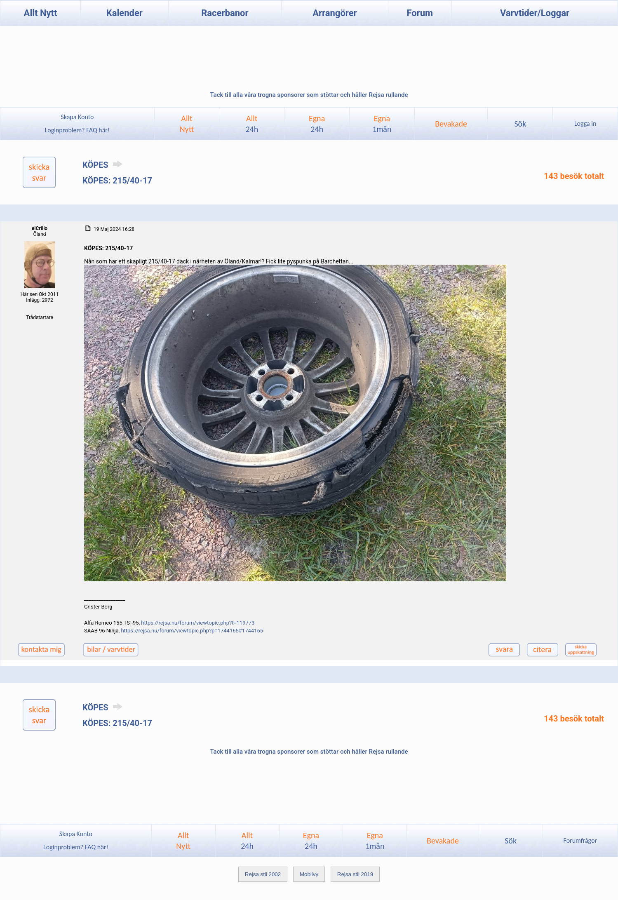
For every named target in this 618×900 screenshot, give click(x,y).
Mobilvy (309, 874)
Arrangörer (335, 13)
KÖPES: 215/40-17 (117, 181)
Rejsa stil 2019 (355, 874)
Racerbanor (224, 13)
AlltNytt (187, 123)
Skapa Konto (77, 117)
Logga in (585, 123)
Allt (251, 123)
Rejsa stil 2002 (263, 874)
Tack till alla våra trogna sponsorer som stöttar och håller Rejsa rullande (309, 95)
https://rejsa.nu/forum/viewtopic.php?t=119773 (197, 623)
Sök (520, 124)
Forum (420, 13)
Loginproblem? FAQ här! (77, 130)
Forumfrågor (580, 840)
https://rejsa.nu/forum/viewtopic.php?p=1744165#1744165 (192, 630)
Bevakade (451, 124)
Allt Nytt (40, 13)
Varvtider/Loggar (534, 13)
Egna (317, 123)
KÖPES (103, 165)
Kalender (124, 13)
